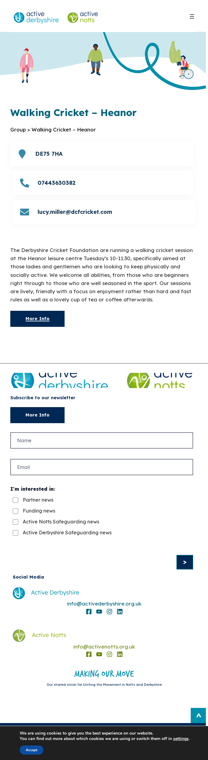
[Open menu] (192, 16)
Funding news (39, 511)
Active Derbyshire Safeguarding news (67, 532)
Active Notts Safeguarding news (61, 522)
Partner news (38, 500)
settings (181, 739)
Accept (31, 750)
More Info (37, 318)
